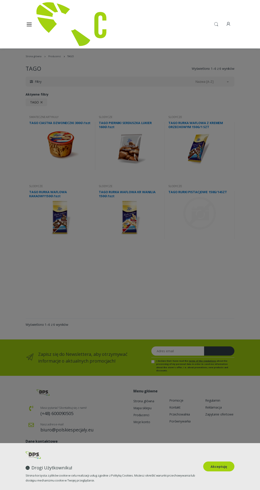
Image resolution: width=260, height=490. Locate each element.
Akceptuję (219, 466)
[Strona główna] (47, 24)
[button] (216, 23)
